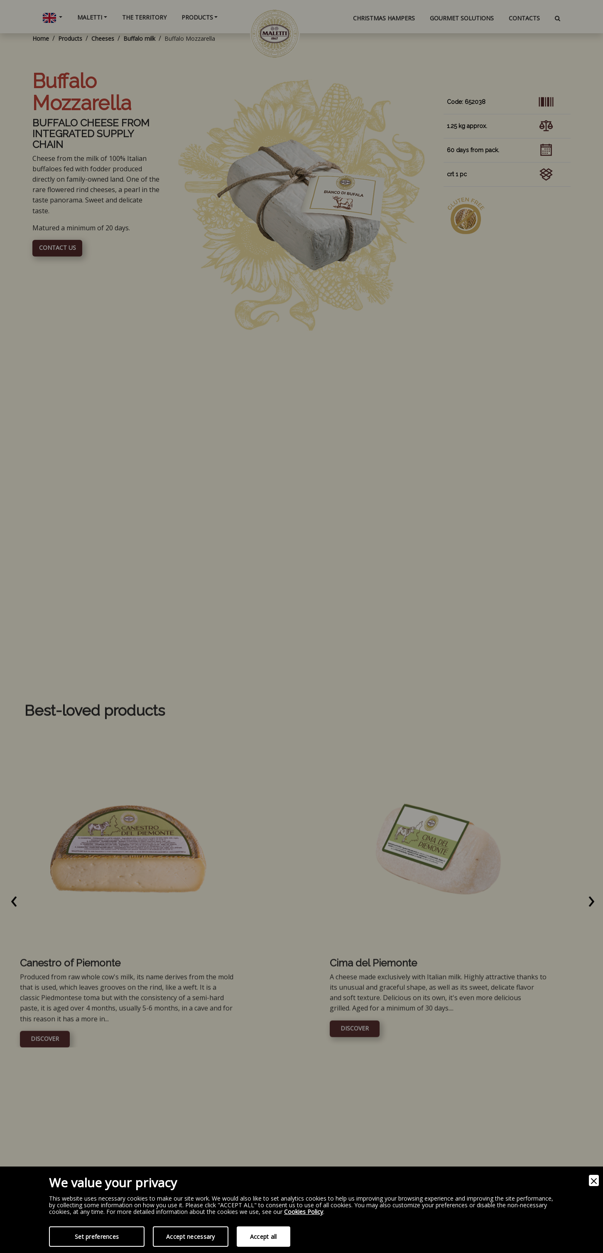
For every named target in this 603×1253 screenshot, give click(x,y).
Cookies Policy (303, 1212)
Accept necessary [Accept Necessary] (190, 1237)
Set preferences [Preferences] (97, 1237)
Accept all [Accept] (263, 1237)
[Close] (594, 1180)
